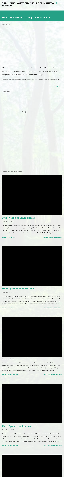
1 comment (11, 308)
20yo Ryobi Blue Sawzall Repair (18, 217)
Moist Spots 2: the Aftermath (17, 426)
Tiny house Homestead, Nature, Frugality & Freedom (28, 4)
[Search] (56, 3)
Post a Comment (13, 374)
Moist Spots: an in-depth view (18, 288)
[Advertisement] (24, 151)
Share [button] (58, 86)
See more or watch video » (52, 237)
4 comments (12, 237)
